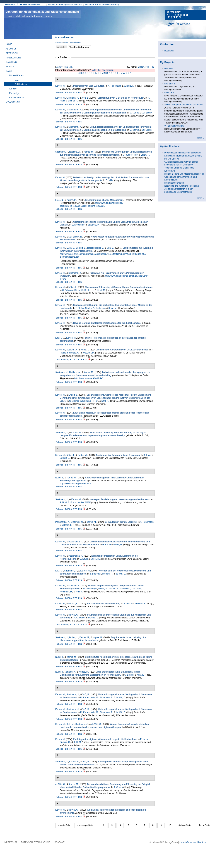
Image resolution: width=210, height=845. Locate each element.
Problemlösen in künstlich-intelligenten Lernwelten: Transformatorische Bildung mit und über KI (183, 155)
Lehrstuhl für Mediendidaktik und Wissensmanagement (42, 13)
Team (66, 42)
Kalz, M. (59, 338)
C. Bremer (74, 401)
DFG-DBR (169, 92)
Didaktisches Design (174, 183)
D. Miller (110, 180)
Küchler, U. (65, 742)
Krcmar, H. (114, 588)
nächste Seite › (185, 825)
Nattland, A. (74, 152)
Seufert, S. (81, 248)
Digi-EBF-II (169, 83)
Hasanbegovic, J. (95, 248)
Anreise (13, 88)
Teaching (11, 62)
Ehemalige (14, 93)
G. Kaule (106, 544)
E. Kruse (144, 739)
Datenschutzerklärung (35, 842)
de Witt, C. (121, 574)
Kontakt (59, 842)
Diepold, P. (107, 574)
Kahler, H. (89, 290)
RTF (148, 67)
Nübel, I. (72, 287)
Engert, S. (73, 395)
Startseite (59, 42)
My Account (13, 102)
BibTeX (141, 67)
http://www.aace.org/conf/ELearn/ (75, 483)
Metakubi (168, 68)
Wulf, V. (79, 591)
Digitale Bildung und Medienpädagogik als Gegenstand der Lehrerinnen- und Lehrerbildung (184, 177)
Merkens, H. (140, 603)
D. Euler (147, 455)
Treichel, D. (93, 617)
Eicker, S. (102, 588)
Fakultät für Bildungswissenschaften (65, 4)
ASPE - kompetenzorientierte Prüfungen (183, 104)
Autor (59, 67)
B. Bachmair (95, 574)
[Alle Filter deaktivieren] (103, 70)
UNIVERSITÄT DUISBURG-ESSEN (22, 4)
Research (12, 53)
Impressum (10, 842)
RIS (152, 67)
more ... (200, 138)
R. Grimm (118, 787)
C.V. (17, 80)
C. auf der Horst (130, 155)
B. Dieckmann (78, 225)
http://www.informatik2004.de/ (88, 378)
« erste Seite (64, 825)
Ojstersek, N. (72, 98)
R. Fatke (128, 603)
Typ (66, 67)
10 (170, 825)
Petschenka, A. (62, 522)
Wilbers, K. (129, 86)
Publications (13, 57)
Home (9, 44)
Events (10, 66)
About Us (11, 49)
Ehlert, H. (145, 155)
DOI (57, 359)
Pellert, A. (100, 308)
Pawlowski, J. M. (128, 588)
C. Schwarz (67, 290)
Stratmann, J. (74, 109)
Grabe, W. (82, 455)
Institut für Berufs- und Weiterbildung (102, 4)
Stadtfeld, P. (93, 225)
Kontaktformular (17, 97)
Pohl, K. (140, 588)
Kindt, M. (101, 290)
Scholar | (60, 92)
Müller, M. (118, 544)
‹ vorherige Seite (85, 825)
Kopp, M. (112, 308)
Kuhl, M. (77, 742)
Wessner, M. (89, 353)
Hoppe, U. (97, 637)
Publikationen (21, 84)
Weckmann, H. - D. (89, 401)
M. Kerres (134, 112)
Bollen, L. (73, 637)
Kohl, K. (105, 401)
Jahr (71, 67)
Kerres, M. (60, 98)
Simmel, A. (72, 100)
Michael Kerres (75, 42)
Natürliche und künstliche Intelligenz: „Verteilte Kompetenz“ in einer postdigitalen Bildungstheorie (181, 189)
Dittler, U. (78, 290)
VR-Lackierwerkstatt (174, 126)
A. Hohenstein (114, 86)
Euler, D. (59, 200)
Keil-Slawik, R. (75, 237)
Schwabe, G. (73, 353)
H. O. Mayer (79, 617)
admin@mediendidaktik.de (193, 842)
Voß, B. (85, 98)
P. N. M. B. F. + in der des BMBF (75, 502)
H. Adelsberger (90, 588)
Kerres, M (60, 86)
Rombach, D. (66, 591)
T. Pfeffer (80, 308)
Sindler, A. (90, 308)
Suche (64, 57)
